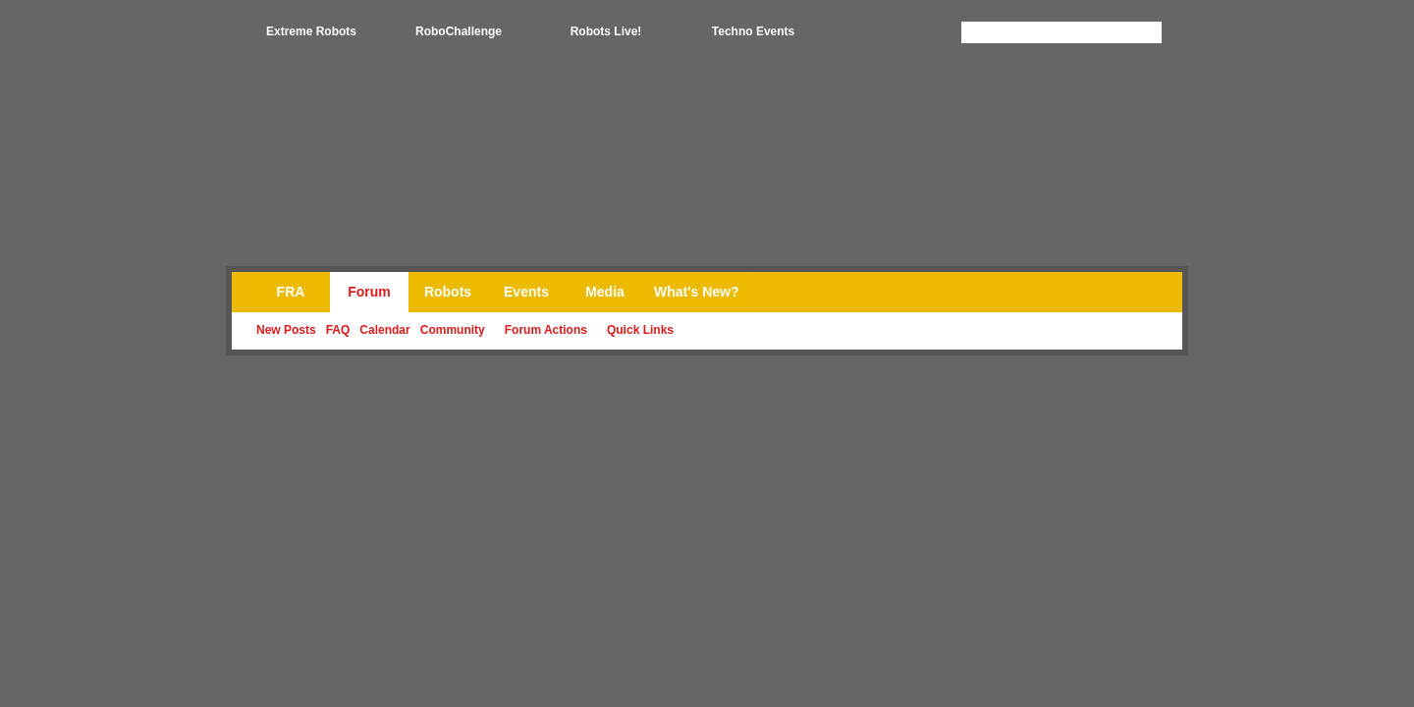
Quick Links (640, 330)
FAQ (338, 330)
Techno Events (753, 31)
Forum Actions (546, 330)
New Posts (286, 330)
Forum (369, 291)
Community (452, 330)
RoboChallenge (458, 31)
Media (605, 291)
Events (526, 291)
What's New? (696, 291)
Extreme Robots (311, 31)
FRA (291, 291)
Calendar (384, 330)
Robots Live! (606, 31)
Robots (447, 291)
